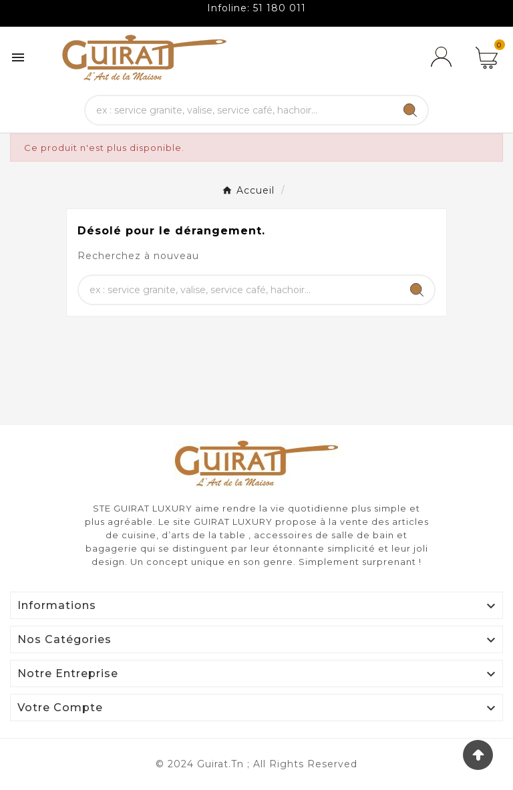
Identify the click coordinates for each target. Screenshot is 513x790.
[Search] (410, 110)
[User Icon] (444, 57)
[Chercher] (239, 110)
